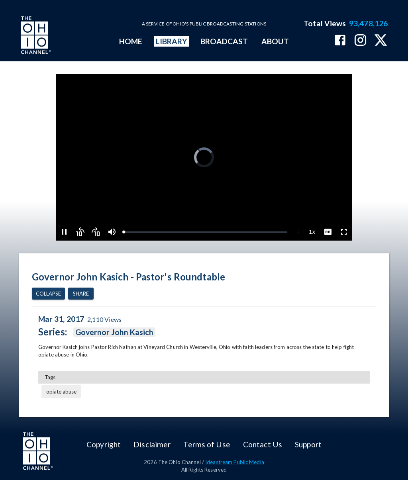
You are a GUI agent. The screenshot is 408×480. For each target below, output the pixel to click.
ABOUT (275, 41)
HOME (130, 41)
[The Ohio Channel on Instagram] (360, 41)
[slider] (205, 232)
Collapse (48, 294)
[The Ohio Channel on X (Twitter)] (381, 41)
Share (81, 294)
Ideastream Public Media (234, 462)
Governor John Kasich (114, 332)
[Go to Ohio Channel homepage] (35, 36)
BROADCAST (224, 41)
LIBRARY (171, 41)
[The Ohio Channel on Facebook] (340, 41)
